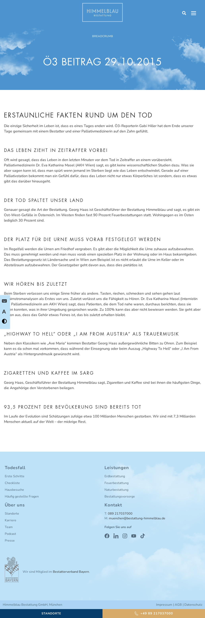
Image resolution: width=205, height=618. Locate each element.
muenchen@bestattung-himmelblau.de (137, 518)
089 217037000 (120, 513)
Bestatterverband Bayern (71, 572)
